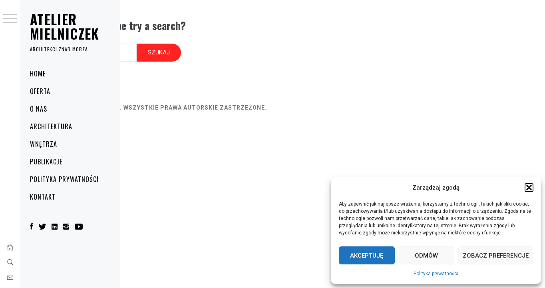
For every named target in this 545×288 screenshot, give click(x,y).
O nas (38, 109)
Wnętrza (43, 144)
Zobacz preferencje (496, 255)
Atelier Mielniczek (64, 26)
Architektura (51, 126)
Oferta (40, 91)
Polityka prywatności (436, 273)
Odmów (426, 255)
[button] (529, 188)
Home (38, 73)
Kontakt (43, 197)
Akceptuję (366, 255)
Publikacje (46, 161)
